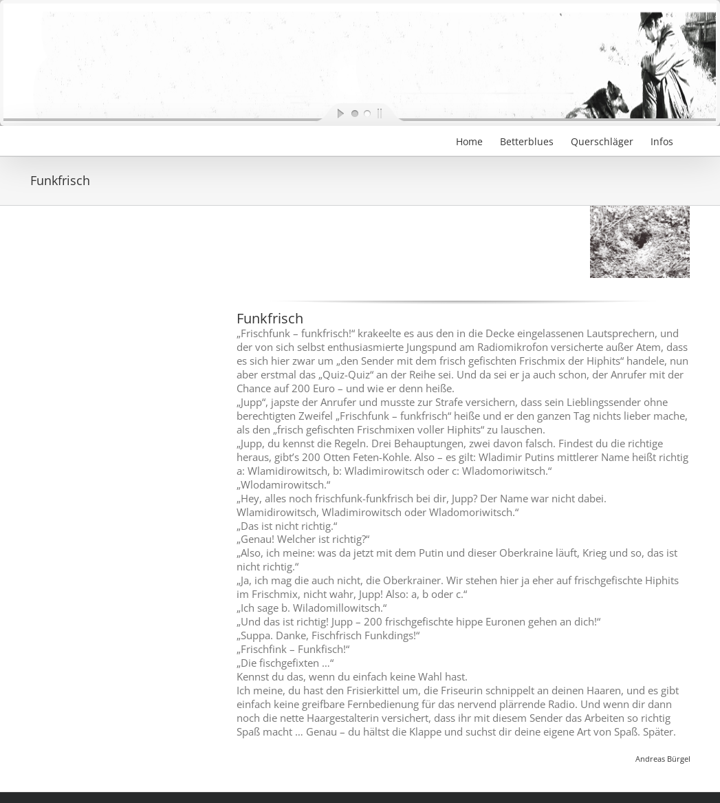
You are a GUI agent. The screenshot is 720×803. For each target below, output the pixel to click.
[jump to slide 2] (366, 112)
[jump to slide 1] (354, 112)
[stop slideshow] (391, 112)
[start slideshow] (329, 112)
